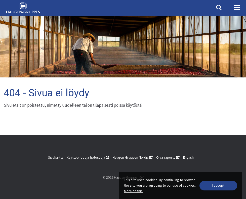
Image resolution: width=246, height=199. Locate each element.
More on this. (133, 191)
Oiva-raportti (168, 157)
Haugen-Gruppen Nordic (133, 157)
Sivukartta (55, 157)
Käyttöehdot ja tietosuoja (88, 157)
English (188, 157)
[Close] (218, 185)
